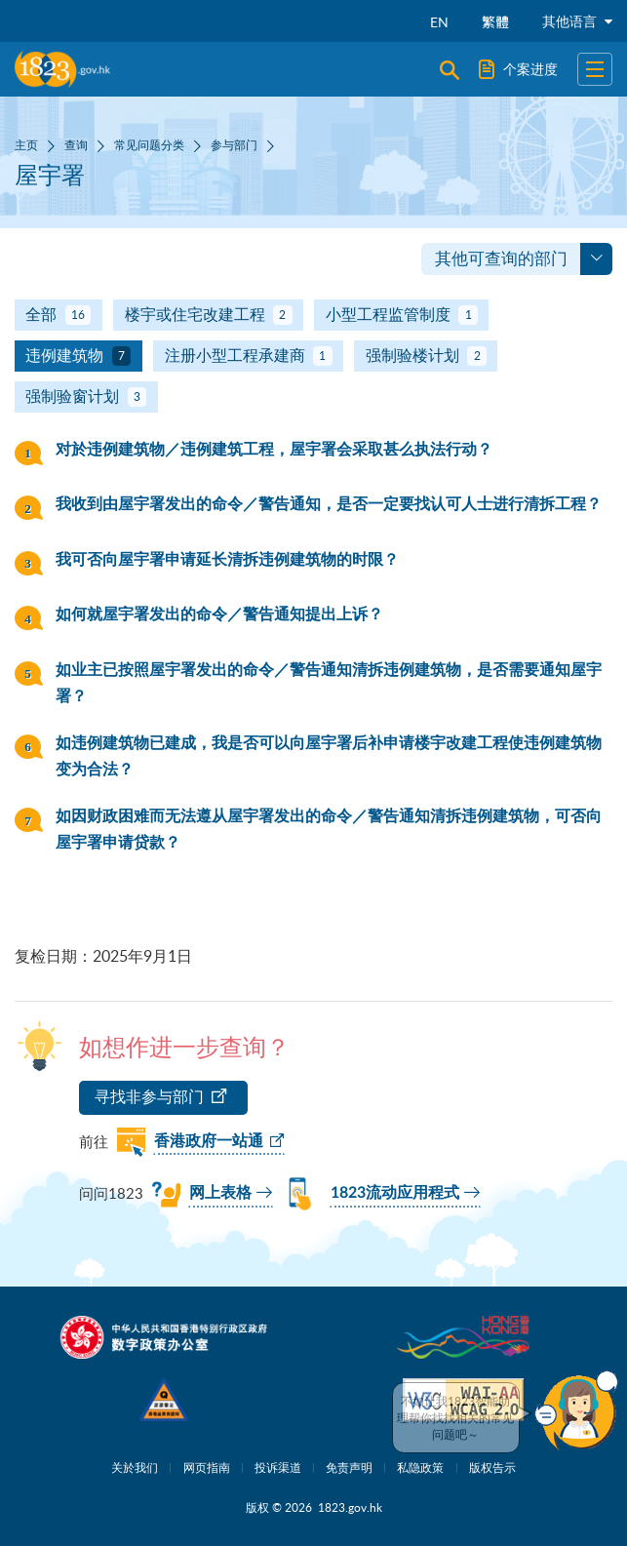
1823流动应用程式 (395, 1193)
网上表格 (220, 1193)
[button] (576, 1410)
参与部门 (234, 144)
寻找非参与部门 (149, 1096)
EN (439, 22)
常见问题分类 (149, 144)
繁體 (495, 22)
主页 (26, 144)
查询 (76, 144)
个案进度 (518, 69)
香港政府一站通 (208, 1141)
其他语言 (577, 21)
